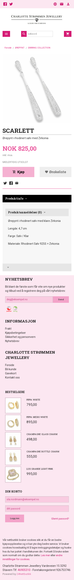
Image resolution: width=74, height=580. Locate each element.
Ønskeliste (55, 172)
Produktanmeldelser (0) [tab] (25, 212)
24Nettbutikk (24, 574)
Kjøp (18, 172)
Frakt (8, 328)
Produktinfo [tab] (14, 198)
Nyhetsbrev (12, 341)
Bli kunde (10, 369)
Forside (8, 47)
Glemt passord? (60, 518)
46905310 (24, 570)
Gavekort (10, 373)
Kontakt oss (12, 377)
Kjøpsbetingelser (15, 332)
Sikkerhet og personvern (20, 336)
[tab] (37, 267)
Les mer (46, 555)
